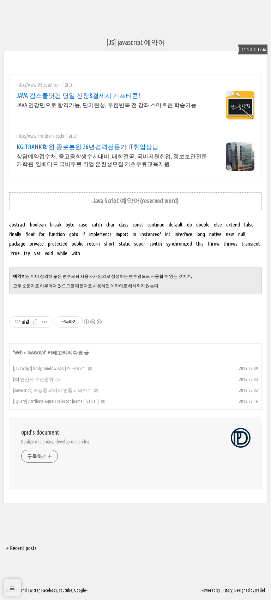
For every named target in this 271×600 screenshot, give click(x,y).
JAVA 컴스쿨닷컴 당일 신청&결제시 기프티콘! (78, 95)
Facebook (49, 590)
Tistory (227, 590)
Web (18, 352)
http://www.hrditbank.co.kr (41, 136)
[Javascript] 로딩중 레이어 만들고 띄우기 (52, 390)
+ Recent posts (21, 548)
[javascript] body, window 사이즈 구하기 (49, 368)
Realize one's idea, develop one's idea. (55, 442)
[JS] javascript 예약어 (135, 42)
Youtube (65, 590)
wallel (260, 590)
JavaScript (36, 352)
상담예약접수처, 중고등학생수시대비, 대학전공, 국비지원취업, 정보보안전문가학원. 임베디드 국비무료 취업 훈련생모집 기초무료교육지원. (112, 160)
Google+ (81, 590)
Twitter (34, 590)
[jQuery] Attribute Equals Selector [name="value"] (56, 401)
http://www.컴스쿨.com (39, 85)
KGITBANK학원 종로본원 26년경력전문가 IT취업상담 (87, 146)
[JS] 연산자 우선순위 (33, 379)
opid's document (40, 432)
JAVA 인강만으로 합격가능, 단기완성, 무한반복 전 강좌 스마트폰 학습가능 (107, 105)
